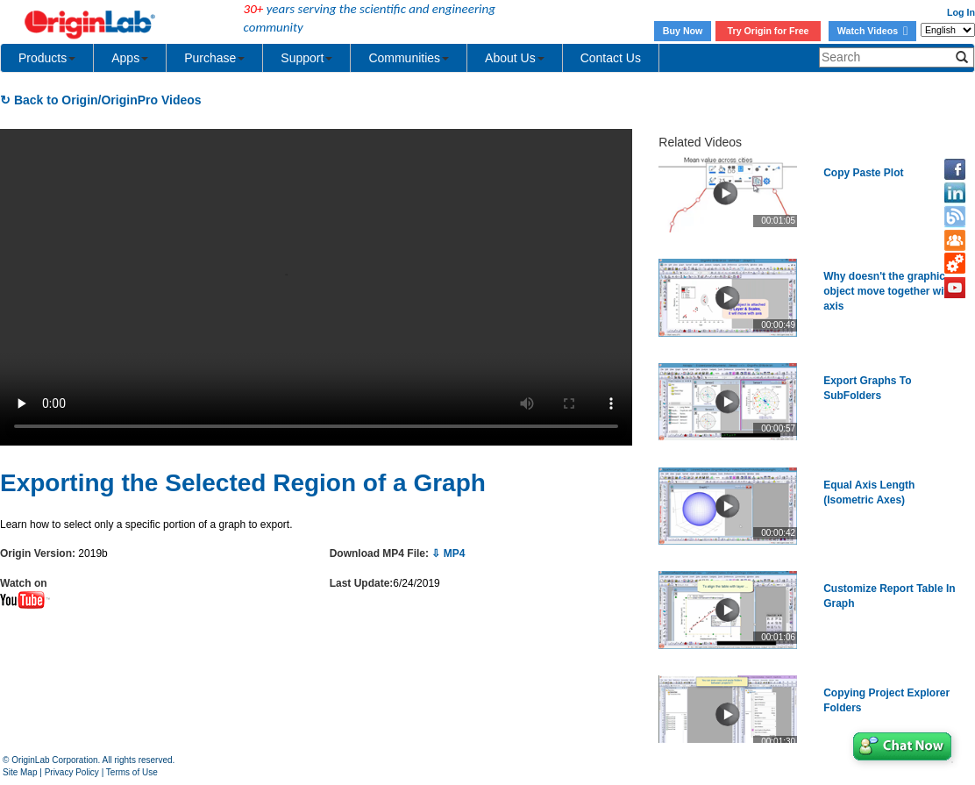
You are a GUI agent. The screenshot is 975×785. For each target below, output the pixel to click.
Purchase (214, 58)
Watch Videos (872, 30)
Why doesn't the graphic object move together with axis (888, 291)
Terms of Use (132, 772)
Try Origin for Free (768, 30)
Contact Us (610, 58)
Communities (408, 58)
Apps (129, 58)
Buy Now (683, 30)
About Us (514, 58)
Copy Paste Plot (863, 173)
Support (306, 58)
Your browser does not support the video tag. (316, 287)
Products (46, 58)
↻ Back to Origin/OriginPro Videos (101, 100)
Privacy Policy (72, 772)
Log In (961, 12)
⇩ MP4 (448, 553)
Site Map (20, 772)
